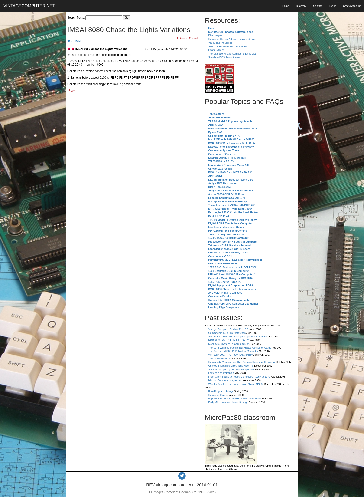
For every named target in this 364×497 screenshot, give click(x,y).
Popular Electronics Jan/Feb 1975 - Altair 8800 (234, 398)
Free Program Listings (220, 391)
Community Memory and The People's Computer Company (241, 362)
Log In (332, 5)
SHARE (74, 41)
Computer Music (217, 395)
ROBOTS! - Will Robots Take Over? (228, 340)
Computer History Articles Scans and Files (232, 39)
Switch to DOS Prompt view (224, 57)
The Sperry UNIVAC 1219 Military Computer (233, 351)
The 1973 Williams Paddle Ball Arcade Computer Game (239, 347)
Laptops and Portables (221, 373)
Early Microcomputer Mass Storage (228, 402)
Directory (301, 5)
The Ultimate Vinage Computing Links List (232, 53)
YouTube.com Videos (220, 42)
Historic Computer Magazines (225, 380)
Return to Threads (188, 38)
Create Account (352, 5)
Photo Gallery (216, 50)
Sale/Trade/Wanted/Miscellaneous (227, 46)
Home (285, 5)
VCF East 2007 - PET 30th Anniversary (230, 354)
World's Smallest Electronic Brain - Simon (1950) (235, 384)
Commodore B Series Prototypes (227, 333)
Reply (72, 90)
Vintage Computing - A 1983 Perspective (231, 369)
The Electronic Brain (219, 358)
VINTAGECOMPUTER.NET (29, 5)
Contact (317, 5)
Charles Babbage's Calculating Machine (231, 365)
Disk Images (215, 35)
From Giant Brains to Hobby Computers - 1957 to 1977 (239, 376)
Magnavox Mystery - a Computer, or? (229, 343)
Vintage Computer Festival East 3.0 (228, 329)
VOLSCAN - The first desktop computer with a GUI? (237, 336)
